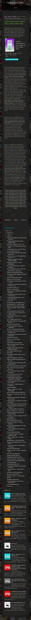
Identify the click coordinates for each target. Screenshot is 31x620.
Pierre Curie (10, 300)
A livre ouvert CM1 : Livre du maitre (15, 459)
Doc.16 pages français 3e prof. (14, 319)
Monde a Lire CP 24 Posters (14, 279)
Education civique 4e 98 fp (13, 324)
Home (5, 16)
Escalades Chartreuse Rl (13, 479)
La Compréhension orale (13, 484)
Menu (15, 8)
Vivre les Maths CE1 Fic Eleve (14, 420)
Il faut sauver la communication (14, 342)
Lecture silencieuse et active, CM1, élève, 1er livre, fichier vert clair (19, 581)
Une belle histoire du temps (13, 376)
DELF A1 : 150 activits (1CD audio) (15, 329)
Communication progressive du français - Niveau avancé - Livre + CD (18, 507)
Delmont (10, 16)
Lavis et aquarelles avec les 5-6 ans (15, 311)
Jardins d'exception (11, 387)
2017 (7, 230)
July (8, 234)
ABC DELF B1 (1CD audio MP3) (14, 472)
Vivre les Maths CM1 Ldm (13, 251)
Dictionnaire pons (11, 418)
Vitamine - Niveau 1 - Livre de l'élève (15, 476)
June (8, 236)
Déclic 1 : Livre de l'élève (13, 289)
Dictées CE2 (10, 341)
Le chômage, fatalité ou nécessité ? (15, 409)
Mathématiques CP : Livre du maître (15, 304)
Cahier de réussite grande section (15, 272)
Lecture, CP (14, 543)
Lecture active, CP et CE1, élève (15, 374)
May (8, 486)
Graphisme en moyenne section (14, 457)
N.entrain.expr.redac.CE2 (13, 464)
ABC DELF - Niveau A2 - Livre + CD (15, 244)
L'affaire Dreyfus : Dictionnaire (14, 270)
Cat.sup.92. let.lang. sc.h (13, 287)
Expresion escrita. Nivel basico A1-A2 (16, 302)
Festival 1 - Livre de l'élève (13, 339)
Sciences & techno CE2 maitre (14, 277)
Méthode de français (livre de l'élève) (16, 306)
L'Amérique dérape (11, 462)
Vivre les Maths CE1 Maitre (13, 432)
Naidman (15, 16)
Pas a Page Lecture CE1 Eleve (14, 351)
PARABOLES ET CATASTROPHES (15, 440)
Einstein (9, 477)
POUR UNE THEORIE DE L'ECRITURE (16, 366)
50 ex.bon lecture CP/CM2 (13, 474)
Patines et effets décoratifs (13, 448)
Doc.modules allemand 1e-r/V (18, 602)
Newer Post (7, 220)
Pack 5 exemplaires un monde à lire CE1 (17, 404)
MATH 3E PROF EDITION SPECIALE (16, 392)
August (9, 232)
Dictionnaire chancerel (12, 337)
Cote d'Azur (10, 352)
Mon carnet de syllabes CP (13, 453)
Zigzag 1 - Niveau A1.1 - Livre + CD (15, 410)
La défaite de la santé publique (18, 591)
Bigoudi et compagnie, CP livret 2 (15, 357)
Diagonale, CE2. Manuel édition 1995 (16, 460)
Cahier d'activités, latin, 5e (13, 455)
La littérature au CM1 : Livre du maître (16, 249)
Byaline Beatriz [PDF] (15, 3)
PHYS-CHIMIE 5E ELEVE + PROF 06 (16, 269)
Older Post (23, 220)
